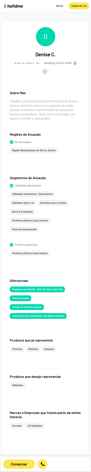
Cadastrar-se (78, 5)
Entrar (59, 5)
